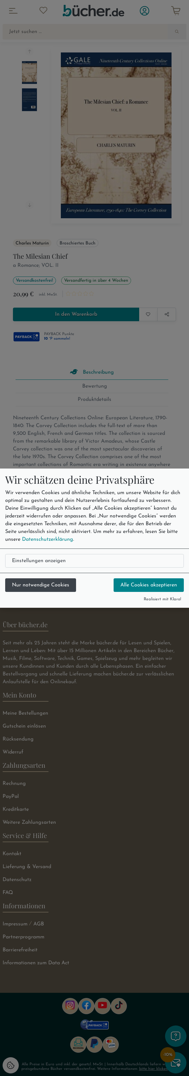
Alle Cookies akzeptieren (148, 585)
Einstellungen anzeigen (39, 560)
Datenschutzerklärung (47, 539)
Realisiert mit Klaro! (162, 599)
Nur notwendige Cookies (40, 585)
